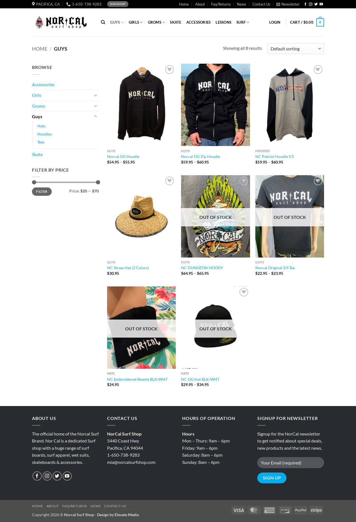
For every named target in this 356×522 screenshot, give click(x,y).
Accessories (43, 84)
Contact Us (261, 4)
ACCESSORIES (198, 22)
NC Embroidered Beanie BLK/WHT (137, 379)
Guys (37, 116)
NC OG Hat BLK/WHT (200, 379)
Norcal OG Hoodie (123, 156)
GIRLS (136, 22)
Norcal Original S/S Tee (275, 267)
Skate (37, 154)
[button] (288, 4)
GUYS (116, 22)
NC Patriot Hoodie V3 (274, 156)
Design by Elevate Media (118, 514)
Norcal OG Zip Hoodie (200, 156)
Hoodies (44, 134)
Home (184, 4)
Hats (41, 125)
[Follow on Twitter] (316, 4)
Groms (38, 105)
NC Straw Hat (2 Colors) (128, 267)
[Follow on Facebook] (305, 4)
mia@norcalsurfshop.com (131, 462)
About (200, 4)
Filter (41, 191)
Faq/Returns (221, 4)
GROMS (156, 22)
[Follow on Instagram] (310, 4)
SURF (242, 22)
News (241, 4)
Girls (36, 95)
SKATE (175, 22)
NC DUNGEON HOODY (202, 267)
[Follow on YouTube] (321, 4)
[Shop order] (295, 48)
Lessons (223, 22)
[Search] (103, 22)
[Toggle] (95, 95)
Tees (40, 142)
